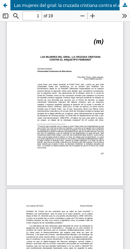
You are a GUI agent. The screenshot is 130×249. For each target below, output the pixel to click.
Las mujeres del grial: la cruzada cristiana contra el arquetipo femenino (72, 5)
